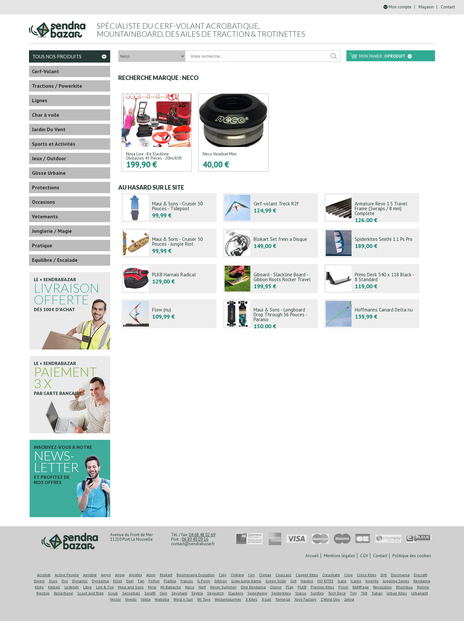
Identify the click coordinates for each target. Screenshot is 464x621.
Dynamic (80, 580)
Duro (53, 580)
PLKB (302, 587)
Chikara (237, 574)
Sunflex (317, 593)
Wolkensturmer (228, 599)
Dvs (65, 580)
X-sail (266, 599)
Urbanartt (419, 593)
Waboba (162, 599)
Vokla (145, 599)
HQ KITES (325, 580)
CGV (364, 555)
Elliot (117, 580)
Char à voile (45, 115)
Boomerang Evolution (196, 574)
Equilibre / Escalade (55, 260)
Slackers (235, 593)
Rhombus (404, 587)
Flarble (170, 580)
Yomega (283, 599)
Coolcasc (284, 574)
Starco (300, 593)
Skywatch (215, 593)
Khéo (39, 587)
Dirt (384, 574)
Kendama (421, 580)
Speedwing (257, 593)
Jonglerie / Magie (52, 231)
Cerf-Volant (45, 71)
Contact (448, 7)
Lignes (39, 100)
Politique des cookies (411, 555)
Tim (353, 593)
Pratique (42, 245)
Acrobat (44, 574)
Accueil (312, 555)
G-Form (203, 580)
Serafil (150, 593)
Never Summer (223, 587)
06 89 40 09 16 (195, 539)
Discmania (400, 574)
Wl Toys (203, 599)
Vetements (45, 216)
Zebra (349, 599)
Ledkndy (71, 587)
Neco (189, 587)
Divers (39, 580)
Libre (87, 587)
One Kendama (253, 587)
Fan (141, 580)
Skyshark (179, 593)
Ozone (276, 587)
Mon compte (400, 7)
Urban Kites (397, 593)
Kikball (54, 587)
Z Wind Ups (330, 599)
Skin (163, 593)
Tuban (377, 593)
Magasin (426, 7)
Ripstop (43, 593)
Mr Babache (170, 587)
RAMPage (361, 587)
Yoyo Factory (305, 599)
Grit (293, 580)
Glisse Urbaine (49, 173)
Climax (265, 574)
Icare (342, 580)
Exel (130, 580)
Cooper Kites (307, 574)
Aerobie (90, 574)
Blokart (166, 574)
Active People (67, 574)
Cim (251, 574)
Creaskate (331, 574)
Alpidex (135, 574)
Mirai (152, 587)
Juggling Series (396, 580)
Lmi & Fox (105, 587)
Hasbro (307, 580)
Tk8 (364, 593)
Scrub (113, 593)
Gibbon (220, 580)
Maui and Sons (131, 587)
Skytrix (197, 593)
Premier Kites (322, 587)
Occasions (43, 202)
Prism (343, 587)
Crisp (348, 574)
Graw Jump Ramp (246, 580)
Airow (120, 574)
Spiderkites (281, 593)
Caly (223, 574)
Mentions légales (339, 555)
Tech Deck (337, 593)
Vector (115, 599)
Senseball (131, 593)
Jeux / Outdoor (49, 158)
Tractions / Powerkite (57, 86)
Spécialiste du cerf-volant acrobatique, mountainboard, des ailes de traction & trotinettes (201, 29)
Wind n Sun (183, 599)
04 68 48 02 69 (202, 534)
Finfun (154, 580)
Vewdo (131, 599)
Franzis (186, 580)
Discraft (420, 574)
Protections (45, 187)
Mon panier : (385, 56)
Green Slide (276, 580)
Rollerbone (63, 593)
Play (290, 587)
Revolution (382, 587)
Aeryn (106, 574)
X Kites (251, 599)
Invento (372, 580)
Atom (151, 574)
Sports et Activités (53, 144)
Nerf (202, 587)
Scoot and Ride (90, 593)
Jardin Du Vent (48, 129)
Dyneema (100, 580)
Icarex (356, 580)
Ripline (423, 587)
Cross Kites (366, 574)
